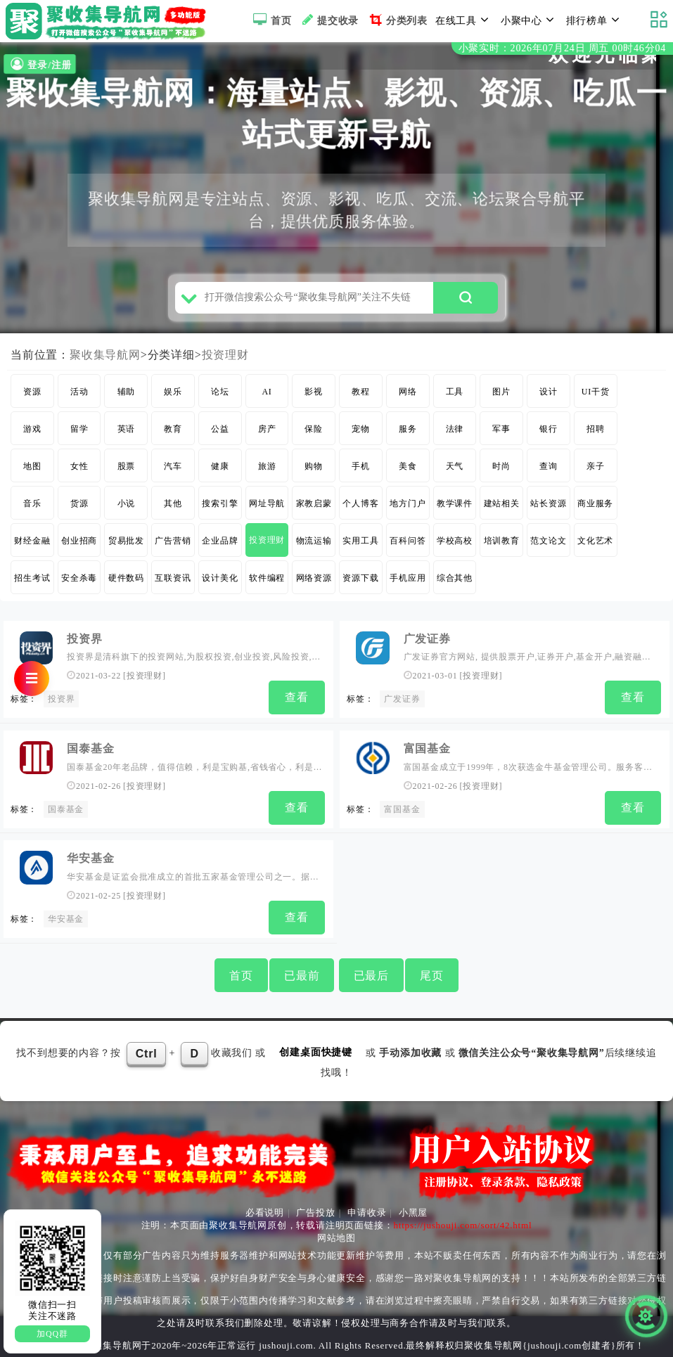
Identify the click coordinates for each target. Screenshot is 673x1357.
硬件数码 (126, 582)
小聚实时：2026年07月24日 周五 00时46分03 (562, 48)
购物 (314, 470)
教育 (173, 433)
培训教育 (502, 545)
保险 (314, 433)
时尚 (501, 470)
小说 (126, 508)
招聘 (596, 433)
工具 (455, 396)
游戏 (32, 433)
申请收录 (366, 1212)
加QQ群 (52, 1334)
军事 (501, 433)
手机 (361, 470)
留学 (79, 433)
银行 (548, 433)
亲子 (596, 470)
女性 (79, 470)
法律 (455, 433)
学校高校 (455, 545)
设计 (548, 396)
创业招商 (79, 545)
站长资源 (548, 508)
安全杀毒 (79, 582)
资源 (32, 396)
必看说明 (264, 1212)
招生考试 (32, 582)
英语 (126, 433)
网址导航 (267, 508)
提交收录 (329, 19)
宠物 (361, 433)
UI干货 (596, 396)
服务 (408, 433)
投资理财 (225, 359)
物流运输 (314, 545)
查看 (297, 701)
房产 (267, 433)
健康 (220, 470)
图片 (501, 396)
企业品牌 (220, 545)
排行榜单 (595, 19)
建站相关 (502, 508)
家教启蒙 (314, 508)
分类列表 (397, 19)
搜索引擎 (220, 508)
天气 (455, 470)
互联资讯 (173, 582)
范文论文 (548, 545)
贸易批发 (126, 545)
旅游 (267, 470)
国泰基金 (90, 751)
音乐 (32, 508)
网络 (408, 396)
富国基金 (427, 751)
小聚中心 (529, 19)
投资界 (84, 643)
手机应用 (407, 582)
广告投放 (315, 1212)
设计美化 (220, 582)
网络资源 (314, 582)
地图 (32, 470)
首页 (270, 19)
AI (266, 396)
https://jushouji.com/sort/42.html (462, 1225)
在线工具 (464, 19)
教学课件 (455, 508)
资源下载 (360, 582)
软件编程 (267, 582)
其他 (173, 508)
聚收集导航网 (105, 359)
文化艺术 (595, 545)
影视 (314, 396)
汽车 (173, 470)
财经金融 (32, 545)
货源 (79, 508)
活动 (79, 396)
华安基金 (90, 860)
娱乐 (173, 396)
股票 (126, 470)
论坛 (220, 396)
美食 (408, 470)
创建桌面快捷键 (315, 1052)
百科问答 (407, 545)
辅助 (126, 396)
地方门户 (407, 508)
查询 (548, 470)
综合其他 (455, 582)
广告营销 (173, 545)
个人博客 (360, 508)
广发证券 (427, 643)
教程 (361, 396)
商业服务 (595, 508)
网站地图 (336, 1238)
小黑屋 (413, 1212)
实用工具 (360, 545)
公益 (220, 433)
